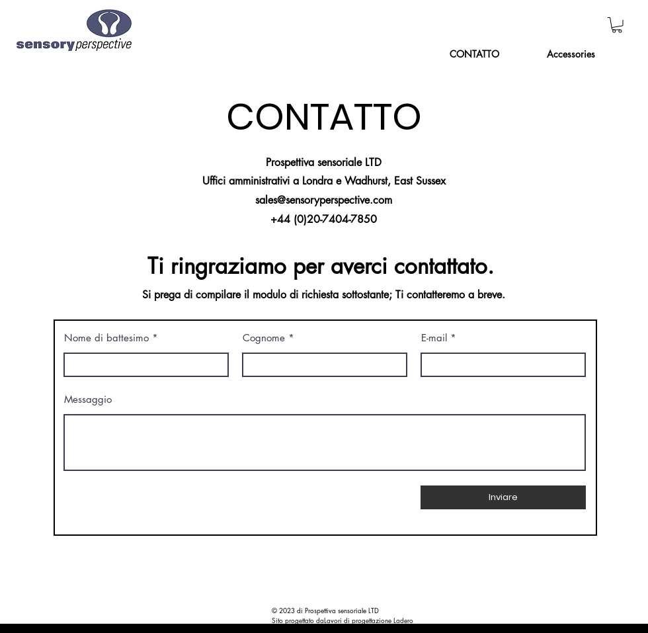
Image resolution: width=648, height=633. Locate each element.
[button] (617, 25)
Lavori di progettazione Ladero (368, 620)
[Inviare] (503, 497)
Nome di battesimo (106, 338)
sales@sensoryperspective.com (323, 200)
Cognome (264, 338)
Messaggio (88, 399)
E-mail (434, 338)
